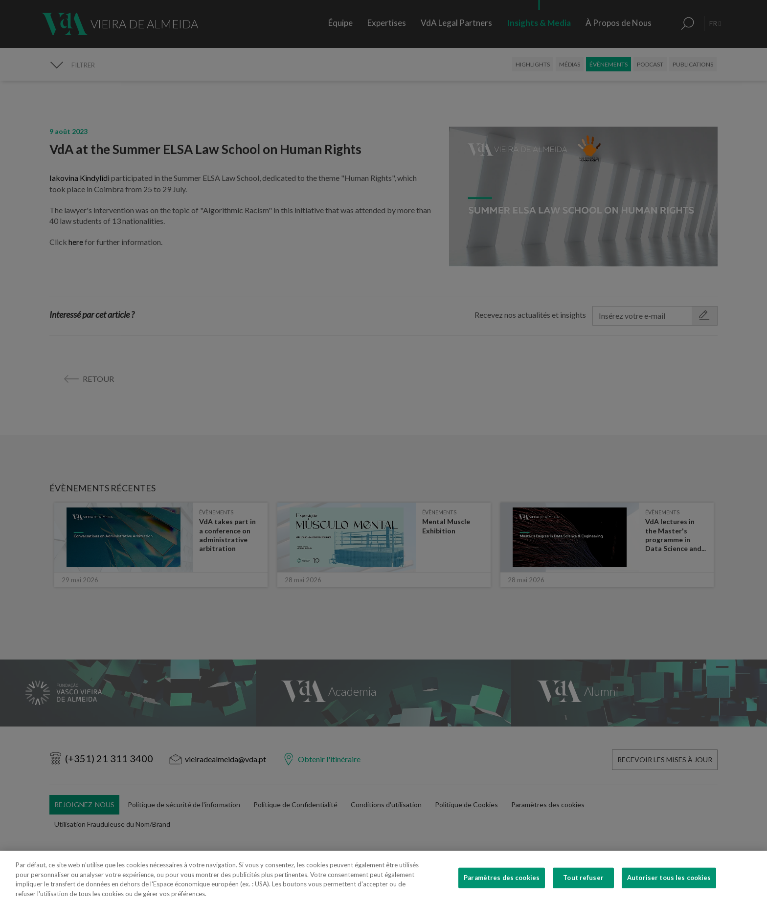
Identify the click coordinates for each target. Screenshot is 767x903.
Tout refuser (583, 892)
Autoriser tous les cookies (669, 892)
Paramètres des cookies (502, 892)
